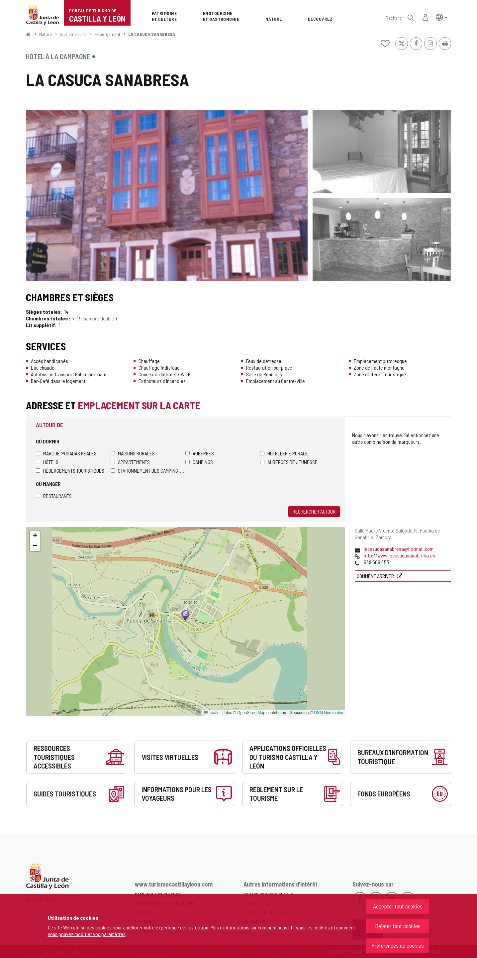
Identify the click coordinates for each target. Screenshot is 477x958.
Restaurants (54, 496)
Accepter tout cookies (398, 906)
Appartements (130, 462)
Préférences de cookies (397, 945)
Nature (45, 34)
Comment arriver (376, 576)
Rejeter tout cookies (398, 925)
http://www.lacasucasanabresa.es (399, 555)
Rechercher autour (314, 511)
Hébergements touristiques (70, 470)
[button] (441, 17)
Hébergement (107, 34)
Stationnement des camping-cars (148, 470)
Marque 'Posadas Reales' (66, 453)
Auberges (199, 453)
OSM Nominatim (328, 712)
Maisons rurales (133, 453)
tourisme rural (73, 34)
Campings (199, 462)
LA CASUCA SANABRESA (151, 34)
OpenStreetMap (251, 712)
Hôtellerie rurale (284, 453)
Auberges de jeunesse (289, 462)
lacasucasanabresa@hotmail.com (398, 548)
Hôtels (47, 462)
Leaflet (212, 712)
